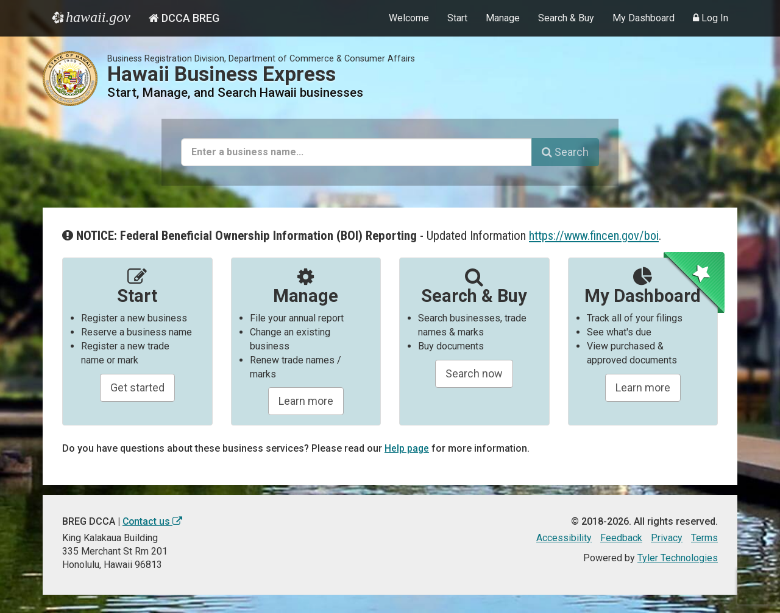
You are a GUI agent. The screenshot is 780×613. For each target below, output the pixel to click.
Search (565, 151)
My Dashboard (643, 18)
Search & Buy (566, 18)
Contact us (152, 521)
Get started (137, 387)
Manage (503, 18)
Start (457, 18)
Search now (474, 373)
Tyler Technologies (677, 558)
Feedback (621, 538)
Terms (704, 538)
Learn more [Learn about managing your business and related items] (642, 387)
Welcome (409, 18)
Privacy (666, 538)
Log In (710, 18)
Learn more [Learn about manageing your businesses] (305, 400)
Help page (407, 448)
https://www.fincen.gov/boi (595, 235)
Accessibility (564, 538)
